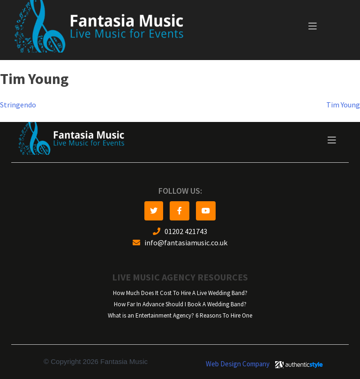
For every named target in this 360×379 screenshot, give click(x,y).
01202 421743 (180, 231)
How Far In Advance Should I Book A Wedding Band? (180, 304)
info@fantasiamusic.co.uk (180, 243)
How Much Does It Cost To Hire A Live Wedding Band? (180, 293)
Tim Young (343, 105)
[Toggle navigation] (312, 26)
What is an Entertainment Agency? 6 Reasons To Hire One (180, 315)
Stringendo (18, 105)
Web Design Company (238, 364)
